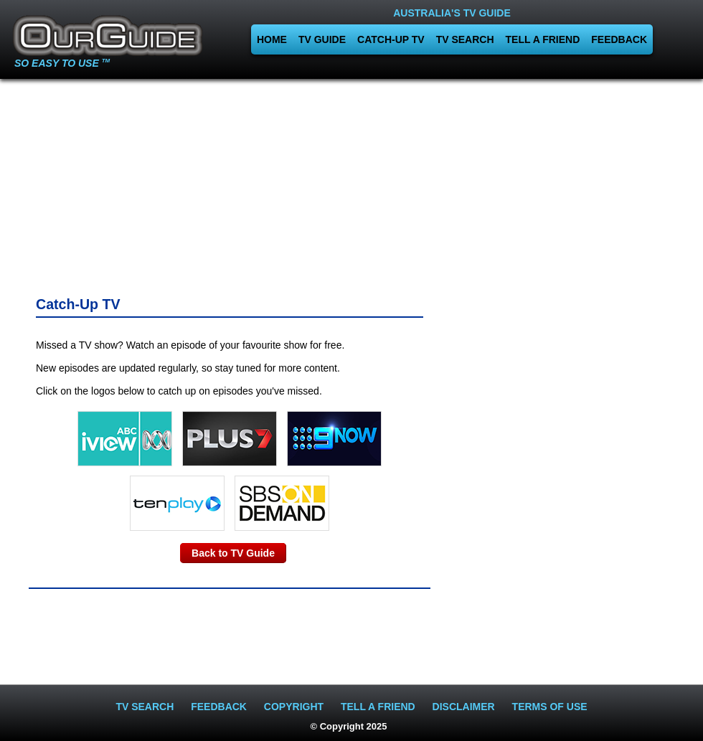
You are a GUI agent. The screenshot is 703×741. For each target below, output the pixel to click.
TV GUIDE (322, 39)
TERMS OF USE (550, 706)
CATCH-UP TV (391, 39)
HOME (272, 39)
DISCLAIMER (464, 706)
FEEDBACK (619, 39)
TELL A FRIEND (543, 39)
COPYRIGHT (294, 706)
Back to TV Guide (233, 553)
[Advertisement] (115, 183)
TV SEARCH (465, 39)
